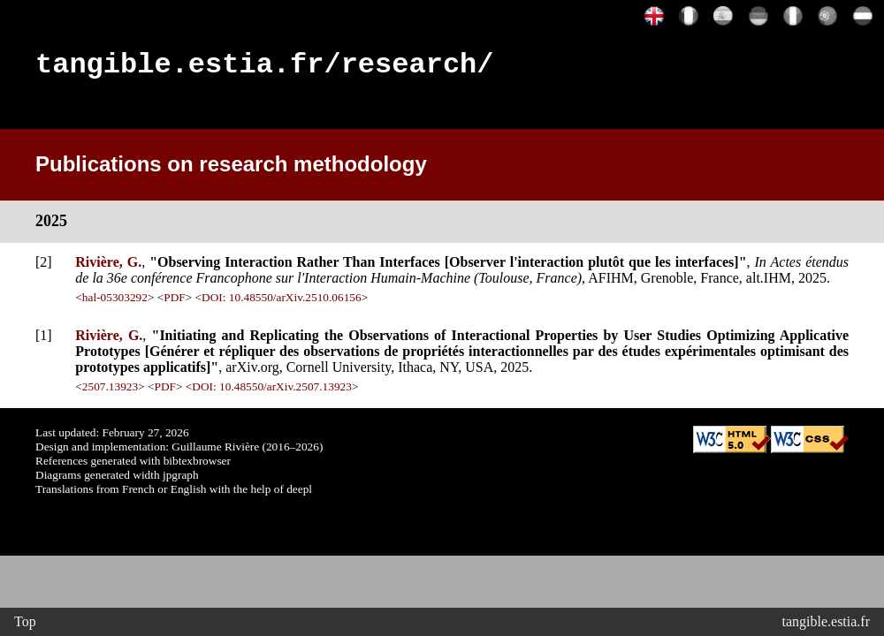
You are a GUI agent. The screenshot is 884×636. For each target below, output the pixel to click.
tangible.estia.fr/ (188, 68)
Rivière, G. (108, 267)
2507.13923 (110, 391)
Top (25, 621)
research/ (417, 68)
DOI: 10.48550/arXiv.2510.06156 (282, 302)
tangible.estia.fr (825, 621)
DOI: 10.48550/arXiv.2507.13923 (272, 391)
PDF (174, 302)
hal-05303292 (115, 302)
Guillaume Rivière (215, 451)
